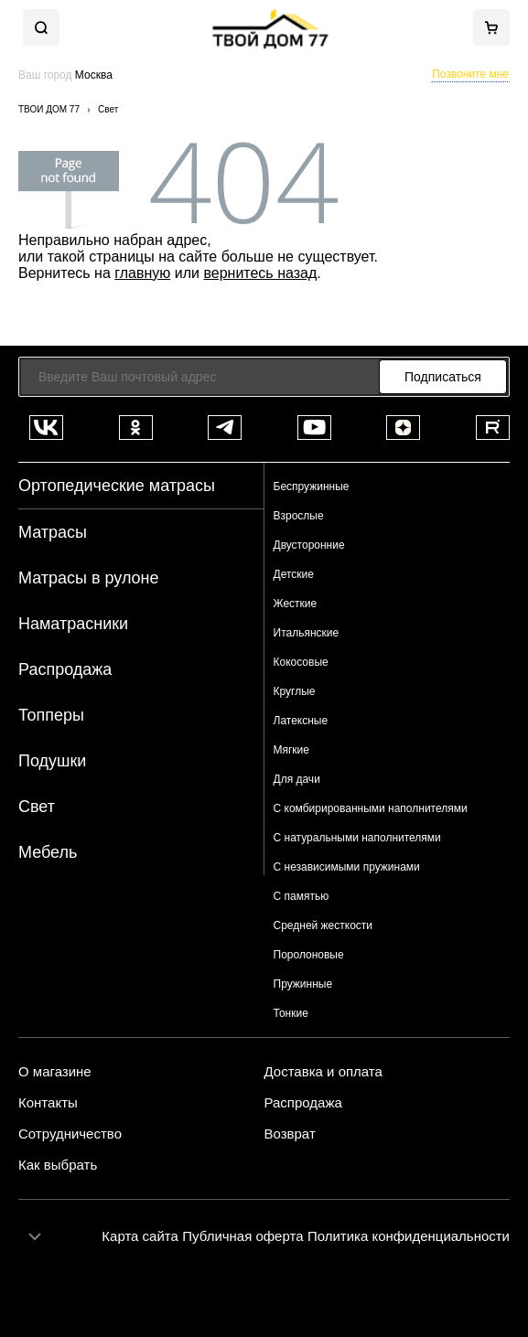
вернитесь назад (260, 273)
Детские (294, 574)
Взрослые (299, 515)
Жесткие (296, 603)
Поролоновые (309, 954)
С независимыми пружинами (347, 866)
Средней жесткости (323, 925)
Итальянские (306, 632)
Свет (36, 806)
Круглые (295, 691)
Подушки (52, 761)
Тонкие (291, 1013)
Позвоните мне (470, 74)
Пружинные (303, 984)
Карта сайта (140, 1236)
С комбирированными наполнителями (371, 808)
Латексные (301, 720)
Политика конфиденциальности (408, 1236)
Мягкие (292, 749)
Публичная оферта (242, 1236)
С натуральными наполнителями (357, 837)
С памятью (301, 896)
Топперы (51, 715)
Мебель (47, 852)
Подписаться (442, 376)
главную (142, 273)
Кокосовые (301, 662)
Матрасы (52, 532)
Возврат (290, 1134)
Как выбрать (57, 1165)
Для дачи (297, 779)
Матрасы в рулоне (88, 578)
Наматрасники (73, 624)
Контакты (48, 1102)
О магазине (55, 1071)
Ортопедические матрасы (116, 485)
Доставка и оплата (323, 1071)
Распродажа (65, 669)
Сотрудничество (70, 1134)
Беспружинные (312, 486)
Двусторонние (309, 545)
